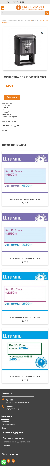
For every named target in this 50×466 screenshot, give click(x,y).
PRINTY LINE (35, 20)
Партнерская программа (13, 438)
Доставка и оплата (8, 425)
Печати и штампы (12, 20)
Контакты (5, 421)
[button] (12, 97)
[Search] (47, 13)
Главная (4, 20)
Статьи (6, 449)
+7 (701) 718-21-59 (17, 2)
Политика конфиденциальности (17, 442)
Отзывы (6, 445)
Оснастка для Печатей (24, 20)
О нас (4, 428)
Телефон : (10, 407)
